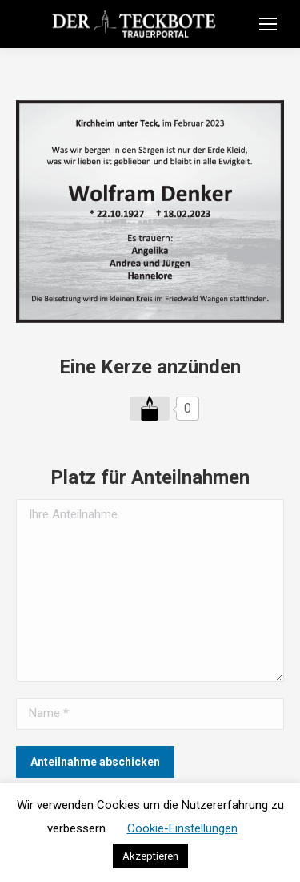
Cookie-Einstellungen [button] (182, 828)
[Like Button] (150, 409)
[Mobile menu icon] (268, 24)
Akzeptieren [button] (150, 856)
